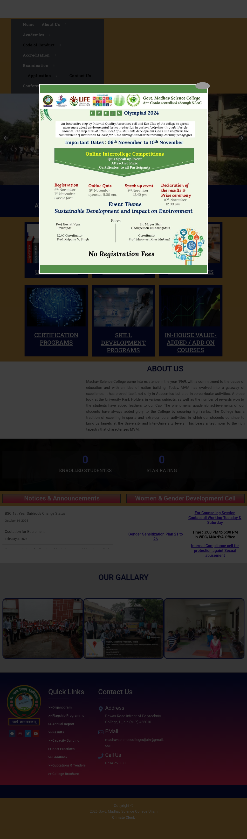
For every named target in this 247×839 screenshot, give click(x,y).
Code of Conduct (43, 45)
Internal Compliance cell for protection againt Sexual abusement (215, 534)
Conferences (40, 85)
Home (28, 24)
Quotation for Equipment (25, 531)
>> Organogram (60, 707)
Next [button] (241, 138)
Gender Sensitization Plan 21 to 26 (155, 536)
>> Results (56, 732)
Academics (38, 34)
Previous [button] (6, 138)
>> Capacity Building (63, 740)
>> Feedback (57, 757)
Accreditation (41, 55)
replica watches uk (15, 830)
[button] (78, 622)
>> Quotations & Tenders (67, 765)
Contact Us (80, 75)
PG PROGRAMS (123, 220)
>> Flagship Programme (66, 715)
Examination (40, 65)
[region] (123, 139)
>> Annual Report (61, 724)
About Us (56, 24)
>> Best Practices (61, 749)
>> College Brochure (63, 774)
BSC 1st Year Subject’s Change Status (35, 513)
